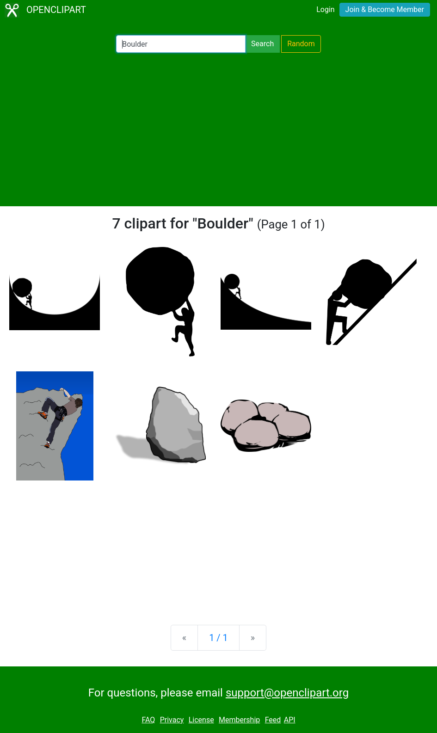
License (201, 719)
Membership (239, 719)
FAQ (148, 719)
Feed (273, 719)
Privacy (172, 719)
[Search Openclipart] (181, 44)
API (289, 719)
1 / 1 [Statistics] (218, 637)
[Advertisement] (218, 129)
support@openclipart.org (287, 692)
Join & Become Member (384, 9)
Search (262, 43)
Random (301, 43)
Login (325, 9)
